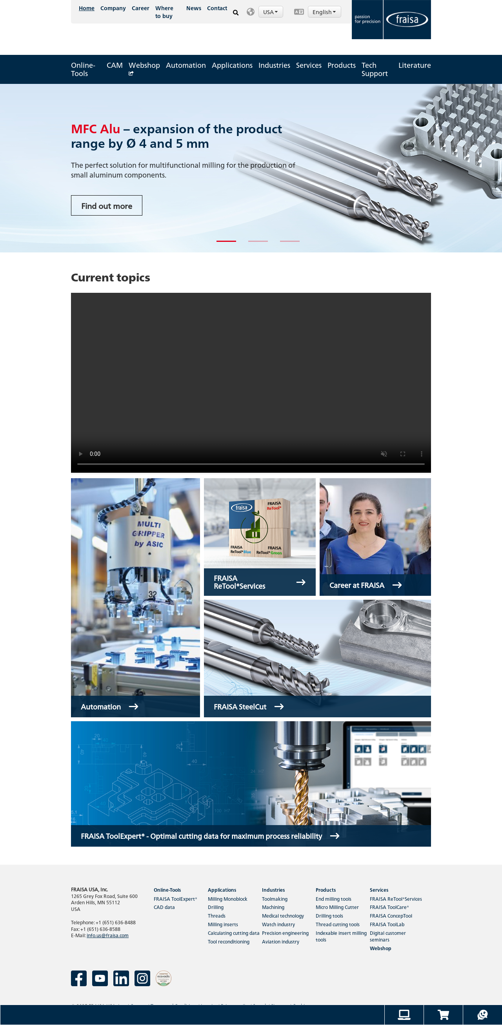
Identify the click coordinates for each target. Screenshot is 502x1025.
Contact (217, 8)
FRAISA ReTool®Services (396, 898)
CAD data (164, 906)
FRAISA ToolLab (387, 924)
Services (309, 65)
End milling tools (333, 898)
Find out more (106, 205)
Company (113, 8)
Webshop (144, 67)
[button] (266, 12)
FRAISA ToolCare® (389, 906)
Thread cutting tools (338, 924)
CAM (115, 65)
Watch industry (278, 924)
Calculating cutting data (234, 932)
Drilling (216, 906)
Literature (414, 65)
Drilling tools (329, 915)
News (193, 8)
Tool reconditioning (228, 941)
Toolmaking (274, 898)
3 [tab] (284, 245)
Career (140, 8)
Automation (186, 65)
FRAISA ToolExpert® (175, 898)
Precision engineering (285, 932)
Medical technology (283, 915)
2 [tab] (252, 245)
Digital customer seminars (388, 936)
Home (87, 8)
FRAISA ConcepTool (391, 915)
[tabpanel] (251, 168)
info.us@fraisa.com (108, 935)
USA (271, 12)
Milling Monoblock (227, 898)
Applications (232, 65)
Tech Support (375, 69)
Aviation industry (280, 941)
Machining (273, 906)
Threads (217, 915)
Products (341, 65)
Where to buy (164, 12)
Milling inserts (223, 924)
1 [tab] (220, 245)
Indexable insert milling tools (341, 936)
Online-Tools (83, 69)
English (325, 12)
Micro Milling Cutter (337, 906)
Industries (274, 65)
